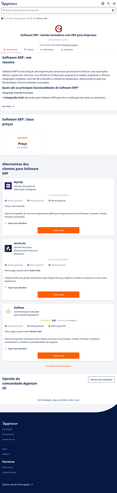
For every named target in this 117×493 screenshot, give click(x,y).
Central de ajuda (9, 472)
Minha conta (7, 467)
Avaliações (67, 49)
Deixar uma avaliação (101, 379)
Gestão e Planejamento (16, 18)
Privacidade (7, 429)
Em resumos (10, 49)
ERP (31, 18)
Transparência (8, 434)
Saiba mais (58, 230)
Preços (28, 49)
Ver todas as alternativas (58, 366)
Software (6, 454)
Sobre (4, 449)
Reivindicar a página (70, 45)
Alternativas (47, 49)
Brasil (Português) (22, 484)
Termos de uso (8, 439)
